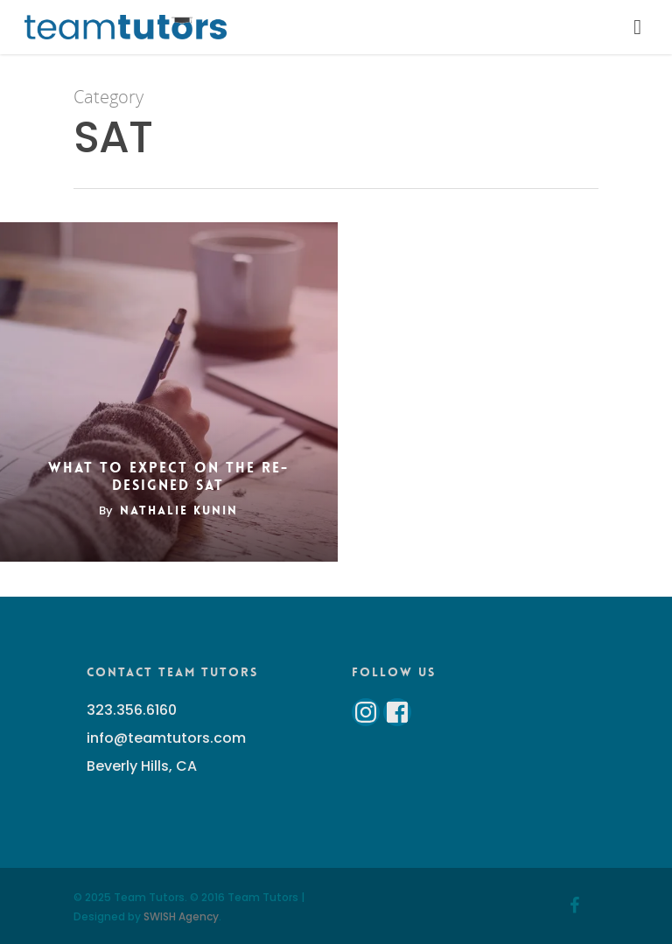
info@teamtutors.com (166, 738)
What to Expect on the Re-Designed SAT (168, 476)
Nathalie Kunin (179, 510)
